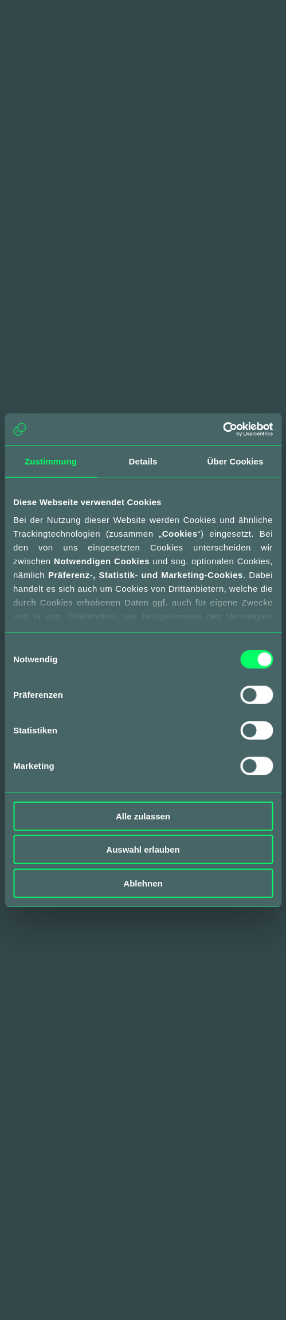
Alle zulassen (143, 816)
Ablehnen (142, 883)
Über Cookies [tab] (235, 461)
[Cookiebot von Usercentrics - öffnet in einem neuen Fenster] (223, 429)
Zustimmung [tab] (51, 461)
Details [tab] (143, 461)
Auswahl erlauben (142, 849)
